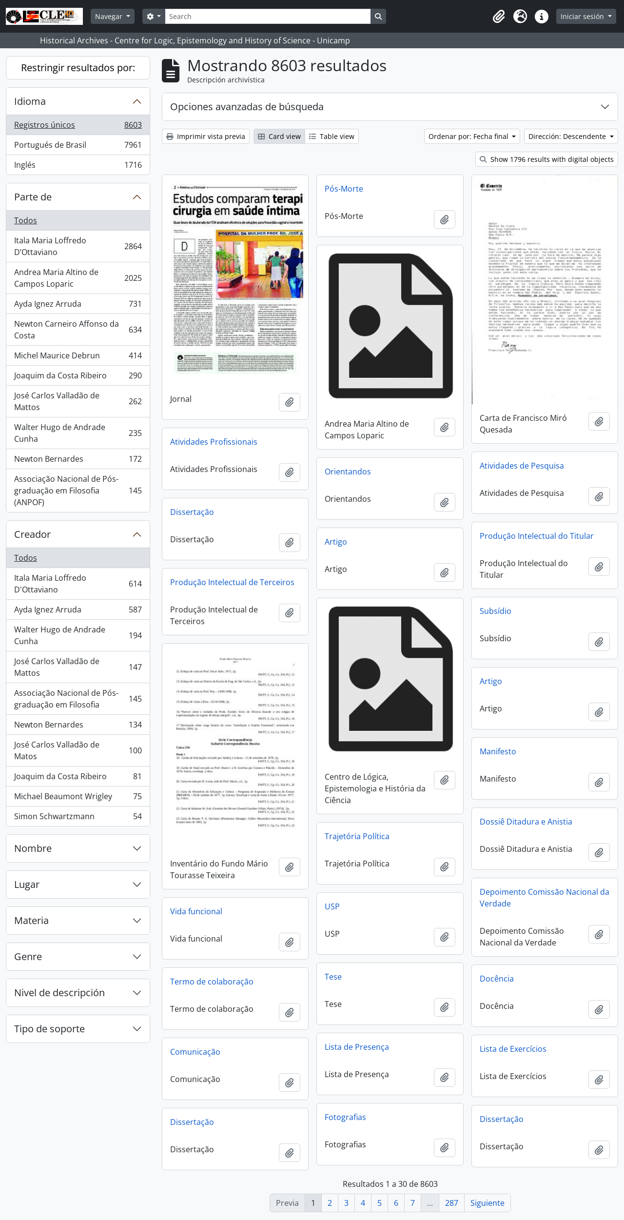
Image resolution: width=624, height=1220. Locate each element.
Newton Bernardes (78, 461)
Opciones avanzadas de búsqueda (247, 106)
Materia (31, 920)
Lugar (26, 884)
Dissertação (192, 512)
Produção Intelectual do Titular (537, 536)
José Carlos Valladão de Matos (78, 750)
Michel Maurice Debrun (78, 358)
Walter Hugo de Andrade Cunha (78, 433)
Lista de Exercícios (513, 1048)
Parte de (33, 196)
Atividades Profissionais (213, 441)
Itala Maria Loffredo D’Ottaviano (78, 246)
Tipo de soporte (49, 1028)
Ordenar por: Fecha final (469, 136)
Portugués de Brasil (78, 147)
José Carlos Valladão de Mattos (78, 401)
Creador (32, 534)
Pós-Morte (344, 188)
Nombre (33, 848)
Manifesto (498, 751)
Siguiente (487, 1203)
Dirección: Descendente (568, 136)
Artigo (336, 541)
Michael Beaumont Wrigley (78, 798)
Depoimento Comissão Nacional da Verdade (544, 897)
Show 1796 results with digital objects (547, 159)
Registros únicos (78, 127)
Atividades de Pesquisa (522, 465)
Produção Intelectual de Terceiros (232, 582)
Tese (333, 976)
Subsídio (495, 611)
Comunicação (195, 1051)
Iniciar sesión (583, 16)
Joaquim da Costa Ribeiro (78, 378)
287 (451, 1203)
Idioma (30, 101)
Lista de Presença (357, 1047)
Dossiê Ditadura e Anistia (526, 821)
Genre (28, 956)
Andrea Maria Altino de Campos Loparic (78, 278)
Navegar (109, 16)
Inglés (78, 167)
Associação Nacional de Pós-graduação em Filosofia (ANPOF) (78, 490)
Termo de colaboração (212, 981)
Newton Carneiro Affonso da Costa (78, 329)
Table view (331, 136)
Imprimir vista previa (205, 136)
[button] (498, 16)
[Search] (267, 16)
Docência (497, 978)
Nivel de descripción (59, 992)
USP (332, 906)
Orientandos (348, 471)
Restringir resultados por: (78, 67)
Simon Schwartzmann (78, 818)
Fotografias (345, 1117)
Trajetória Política (357, 836)
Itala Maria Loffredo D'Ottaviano (78, 583)
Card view (279, 136)
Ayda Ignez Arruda (78, 306)
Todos (25, 220)
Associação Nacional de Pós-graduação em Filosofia (78, 699)
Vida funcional (196, 911)
